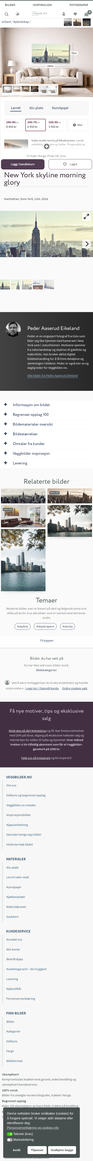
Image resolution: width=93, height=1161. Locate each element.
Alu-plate (12, 867)
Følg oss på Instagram (35, 758)
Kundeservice (18, 931)
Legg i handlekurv (23, 164)
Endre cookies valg (74, 688)
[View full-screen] (86, 216)
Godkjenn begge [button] (62, 1150)
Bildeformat (14, 1061)
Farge (10, 1051)
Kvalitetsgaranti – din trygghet (26, 969)
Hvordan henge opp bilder (24, 834)
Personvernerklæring (20, 998)
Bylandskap (21, 22)
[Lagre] (70, 164)
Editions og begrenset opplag (26, 795)
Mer (78, 125)
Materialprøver (16, 907)
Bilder (10, 5)
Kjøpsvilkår (13, 989)
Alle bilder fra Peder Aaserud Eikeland (52, 375)
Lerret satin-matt (17, 877)
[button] (10, 1134)
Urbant (6, 22)
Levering (12, 979)
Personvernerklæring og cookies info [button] (33, 1127)
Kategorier (13, 1031)
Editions (11, 1041)
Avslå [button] (16, 1150)
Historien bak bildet (19, 844)
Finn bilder (16, 1013)
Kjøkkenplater (15, 897)
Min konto (13, 949)
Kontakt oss (14, 939)
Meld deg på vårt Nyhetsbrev (27, 731)
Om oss (11, 785)
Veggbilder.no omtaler (21, 805)
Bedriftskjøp (14, 959)
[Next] (86, 243)
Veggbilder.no (19, 777)
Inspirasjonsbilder (18, 815)
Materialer (16, 859)
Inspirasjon (42, 5)
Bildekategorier (46, 670)
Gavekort (12, 917)
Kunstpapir (13, 887)
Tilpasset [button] (37, 1150)
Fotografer (78, 5)
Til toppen (46, 640)
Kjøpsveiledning (17, 825)
